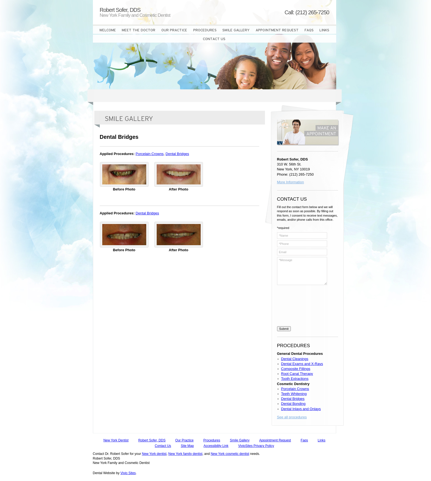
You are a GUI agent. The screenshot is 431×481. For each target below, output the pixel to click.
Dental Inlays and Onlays (301, 409)
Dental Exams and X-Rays (302, 364)
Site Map (187, 446)
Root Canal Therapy (297, 374)
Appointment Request (275, 440)
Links (321, 440)
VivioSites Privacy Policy (256, 446)
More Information (290, 182)
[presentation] (299, 306)
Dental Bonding (293, 404)
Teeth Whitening (294, 394)
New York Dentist (115, 440)
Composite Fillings (295, 369)
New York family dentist (185, 454)
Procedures (211, 440)
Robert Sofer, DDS (151, 440)
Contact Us (163, 446)
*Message (302, 271)
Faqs (304, 440)
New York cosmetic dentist (230, 454)
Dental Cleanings (294, 359)
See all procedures (292, 417)
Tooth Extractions (295, 379)
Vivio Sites (128, 473)
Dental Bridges (177, 154)
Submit (284, 328)
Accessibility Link (215, 446)
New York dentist (154, 454)
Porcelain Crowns (150, 154)
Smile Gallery (239, 440)
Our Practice (184, 440)
